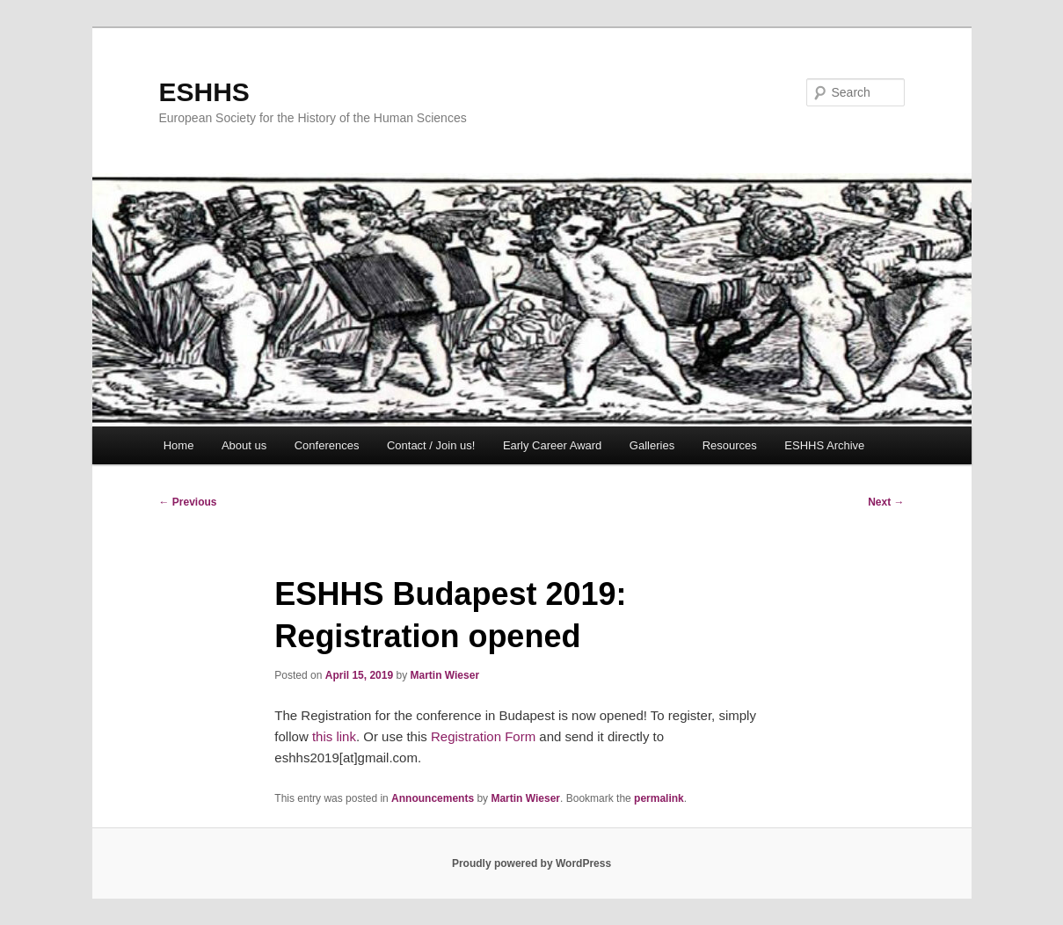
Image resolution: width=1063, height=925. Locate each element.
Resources (730, 445)
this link (334, 736)
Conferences (327, 445)
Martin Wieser (444, 675)
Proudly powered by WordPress (531, 863)
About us (244, 445)
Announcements (432, 798)
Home (179, 445)
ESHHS (204, 91)
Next (886, 502)
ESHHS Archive (824, 445)
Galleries (652, 445)
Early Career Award (552, 445)
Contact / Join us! (431, 445)
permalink (659, 798)
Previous (188, 502)
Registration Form (485, 736)
